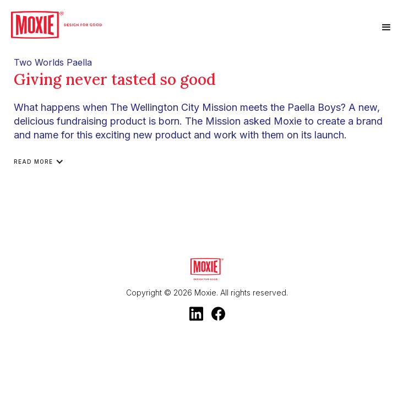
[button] (386, 27)
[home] (56, 25)
